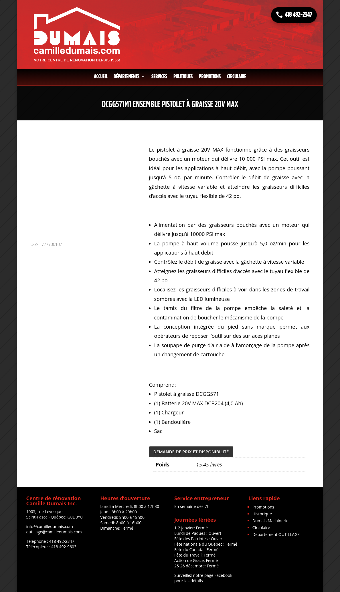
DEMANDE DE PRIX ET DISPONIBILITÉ (191, 451)
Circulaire (236, 77)
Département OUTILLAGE (276, 534)
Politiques (183, 77)
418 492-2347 (298, 14)
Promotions (210, 77)
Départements (126, 77)
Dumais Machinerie (270, 520)
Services (159, 77)
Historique (262, 513)
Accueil (100, 77)
